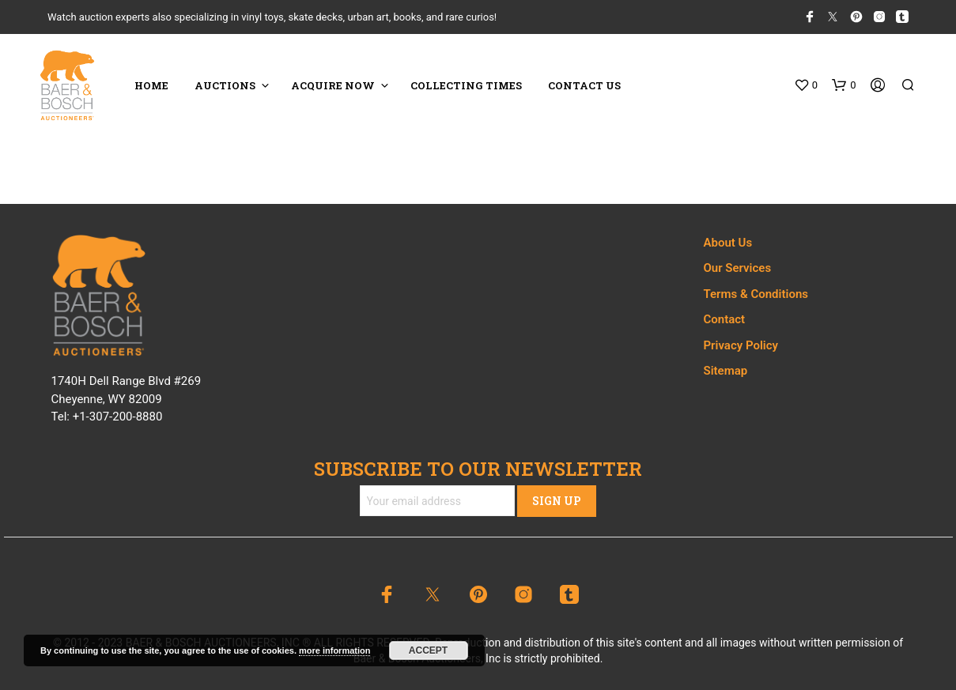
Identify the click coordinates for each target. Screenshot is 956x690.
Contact (725, 319)
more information (334, 650)
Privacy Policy (741, 345)
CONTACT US (584, 85)
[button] (806, 85)
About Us (728, 243)
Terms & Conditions (756, 294)
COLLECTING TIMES (466, 85)
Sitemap (726, 371)
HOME (151, 85)
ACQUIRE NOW (333, 85)
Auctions (225, 85)
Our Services (738, 268)
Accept (428, 650)
